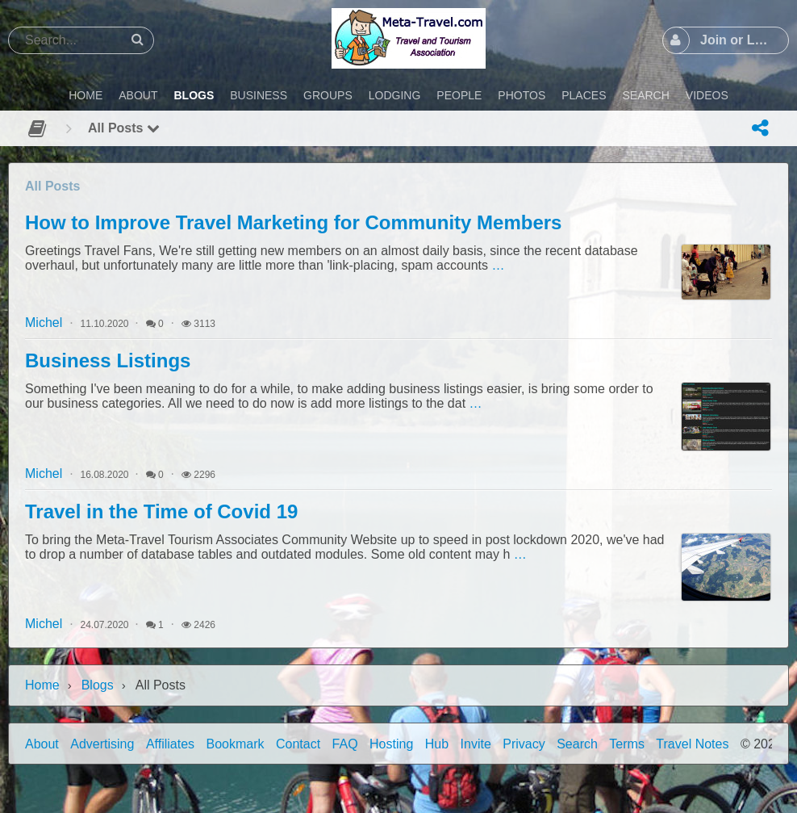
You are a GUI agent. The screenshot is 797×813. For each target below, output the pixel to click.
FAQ (345, 744)
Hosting (391, 744)
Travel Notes (692, 744)
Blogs (97, 685)
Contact (298, 744)
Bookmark (236, 744)
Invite (476, 744)
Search (577, 744)
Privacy (524, 744)
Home (42, 685)
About (42, 744)
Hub (437, 744)
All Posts (124, 128)
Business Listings (107, 360)
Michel (43, 322)
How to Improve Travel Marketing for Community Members (293, 222)
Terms (627, 744)
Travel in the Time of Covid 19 (161, 511)
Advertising (102, 744)
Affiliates (170, 744)
